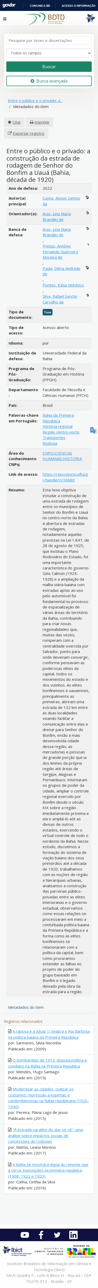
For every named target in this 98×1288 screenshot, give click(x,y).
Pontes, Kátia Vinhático (63, 285)
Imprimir (42, 122)
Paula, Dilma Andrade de (61, 271)
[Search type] (49, 53)
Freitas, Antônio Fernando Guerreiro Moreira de (60, 251)
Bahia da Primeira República (58, 418)
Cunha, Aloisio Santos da (61, 200)
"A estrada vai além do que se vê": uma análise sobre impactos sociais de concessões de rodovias (45, 1135)
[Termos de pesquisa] (49, 40)
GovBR (8, 5)
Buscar (49, 66)
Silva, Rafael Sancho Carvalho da (60, 299)
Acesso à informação (78, 5)
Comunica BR (40, 5)
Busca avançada (49, 81)
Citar (17, 122)
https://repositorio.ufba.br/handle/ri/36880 (65, 477)
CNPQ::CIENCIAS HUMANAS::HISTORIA (62, 456)
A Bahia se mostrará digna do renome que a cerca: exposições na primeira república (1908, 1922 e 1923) (48, 1170)
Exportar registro (28, 133)
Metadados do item (26, 1007)
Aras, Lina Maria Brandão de (57, 216)
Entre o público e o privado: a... (35, 100)
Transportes (54, 437)
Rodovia (50, 443)
